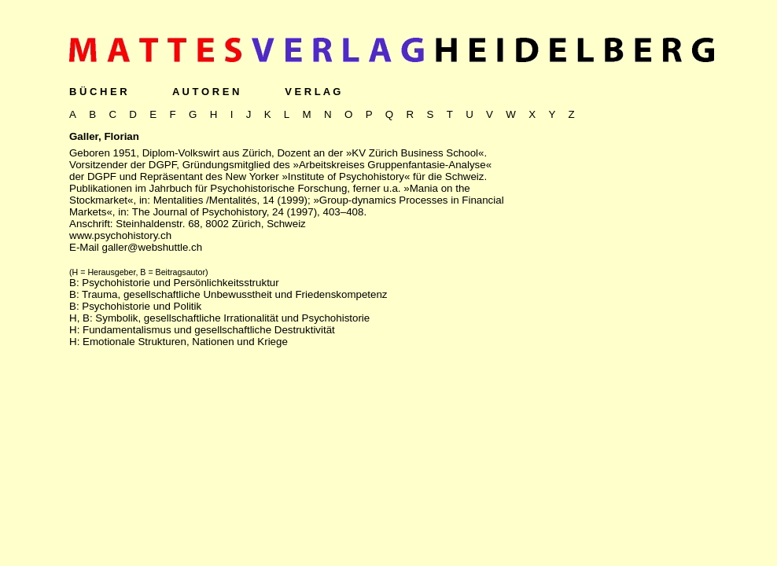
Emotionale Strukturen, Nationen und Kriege (185, 341)
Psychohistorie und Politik (141, 306)
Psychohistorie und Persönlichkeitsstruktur (180, 283)
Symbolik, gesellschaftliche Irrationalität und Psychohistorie (232, 318)
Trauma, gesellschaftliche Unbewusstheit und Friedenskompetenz (234, 294)
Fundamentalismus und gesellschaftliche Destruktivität (209, 330)
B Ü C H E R (98, 91)
